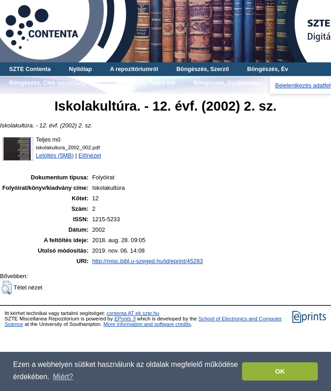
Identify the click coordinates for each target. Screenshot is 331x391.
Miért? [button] (63, 377)
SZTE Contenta (30, 69)
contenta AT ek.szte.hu (133, 313)
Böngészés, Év (267, 69)
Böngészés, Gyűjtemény (227, 82)
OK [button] (280, 371)
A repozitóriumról (134, 69)
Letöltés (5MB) (55, 155)
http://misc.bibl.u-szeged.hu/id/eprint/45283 (147, 261)
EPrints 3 (125, 318)
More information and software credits (147, 324)
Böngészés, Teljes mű (145, 82)
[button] (6, 288)
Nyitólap (80, 69)
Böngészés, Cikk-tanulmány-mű (53, 82)
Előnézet (90, 155)
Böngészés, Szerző (202, 69)
